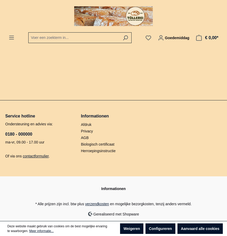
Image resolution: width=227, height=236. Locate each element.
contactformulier (36, 156)
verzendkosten (97, 204)
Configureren (160, 229)
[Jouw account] (174, 38)
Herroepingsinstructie (98, 151)
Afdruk (86, 124)
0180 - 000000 (18, 134)
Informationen (95, 116)
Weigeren (131, 229)
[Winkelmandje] (207, 38)
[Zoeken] (125, 37)
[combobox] (74, 37)
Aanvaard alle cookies (200, 229)
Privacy (87, 131)
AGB (85, 138)
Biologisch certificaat (98, 144)
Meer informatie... (41, 231)
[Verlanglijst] (148, 38)
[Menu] (11, 37)
